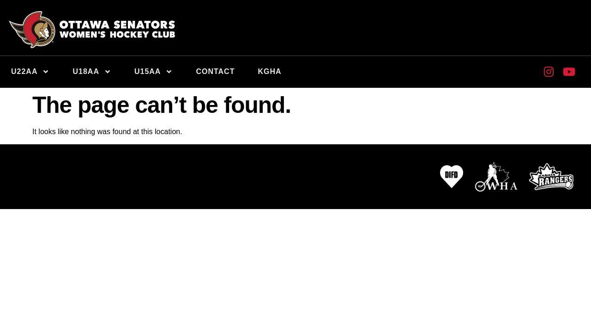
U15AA (153, 71)
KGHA (269, 71)
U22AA (30, 71)
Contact (215, 71)
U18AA (91, 71)
